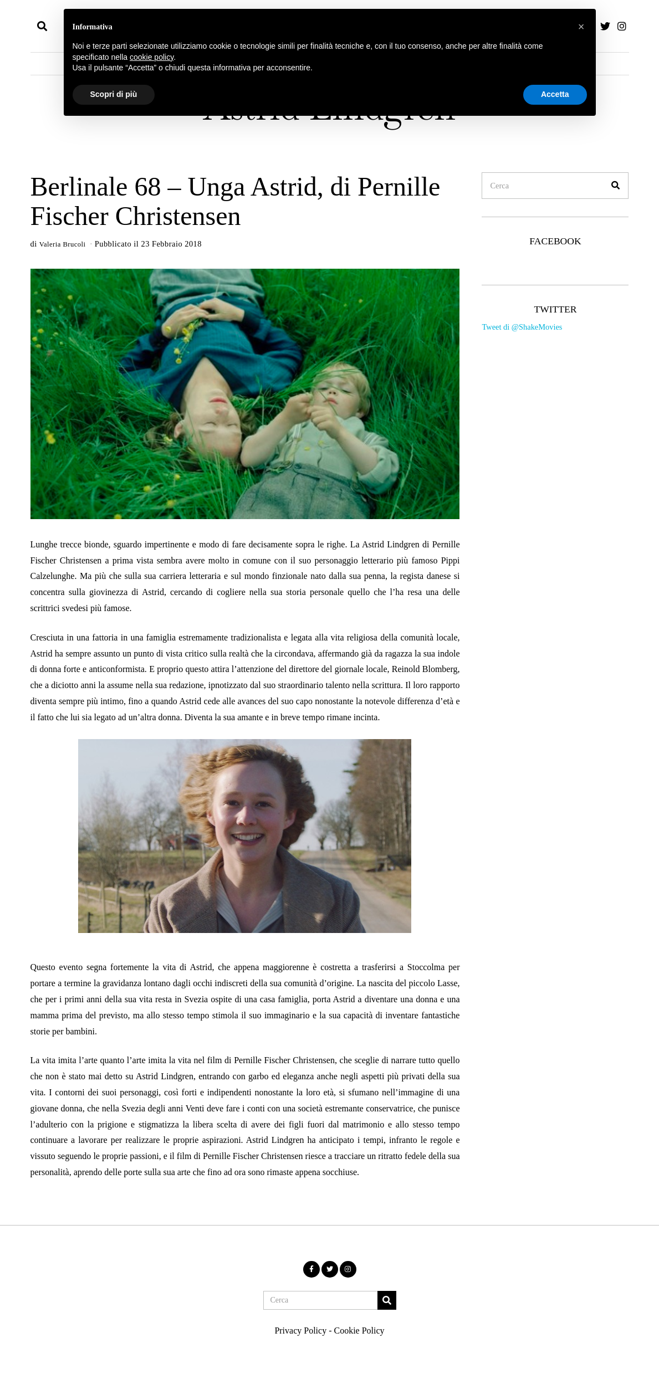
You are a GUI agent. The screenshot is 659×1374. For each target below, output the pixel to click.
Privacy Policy (300, 1330)
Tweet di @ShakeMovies (522, 326)
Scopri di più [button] (113, 94)
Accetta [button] (555, 94)
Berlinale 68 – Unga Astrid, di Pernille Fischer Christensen (235, 201)
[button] (615, 185)
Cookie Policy (359, 1330)
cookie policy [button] (151, 57)
